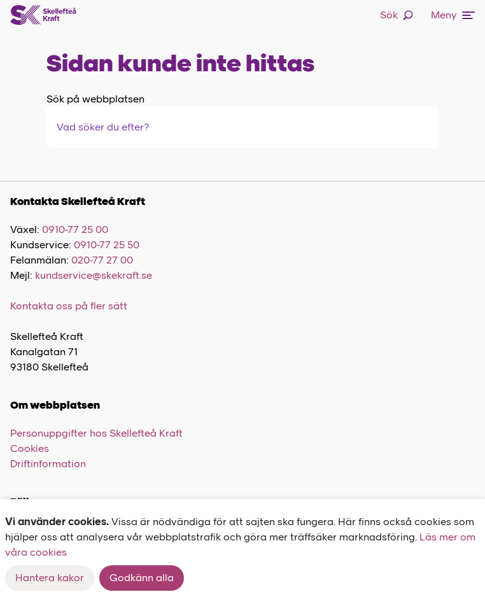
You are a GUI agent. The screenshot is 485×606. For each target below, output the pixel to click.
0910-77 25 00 (75, 229)
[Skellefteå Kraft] (43, 15)
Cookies (29, 448)
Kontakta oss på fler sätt (68, 306)
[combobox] (122, 127)
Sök (396, 15)
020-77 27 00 (102, 260)
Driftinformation (48, 464)
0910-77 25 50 (106, 245)
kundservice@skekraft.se (93, 275)
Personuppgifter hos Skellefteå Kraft (96, 433)
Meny (453, 15)
